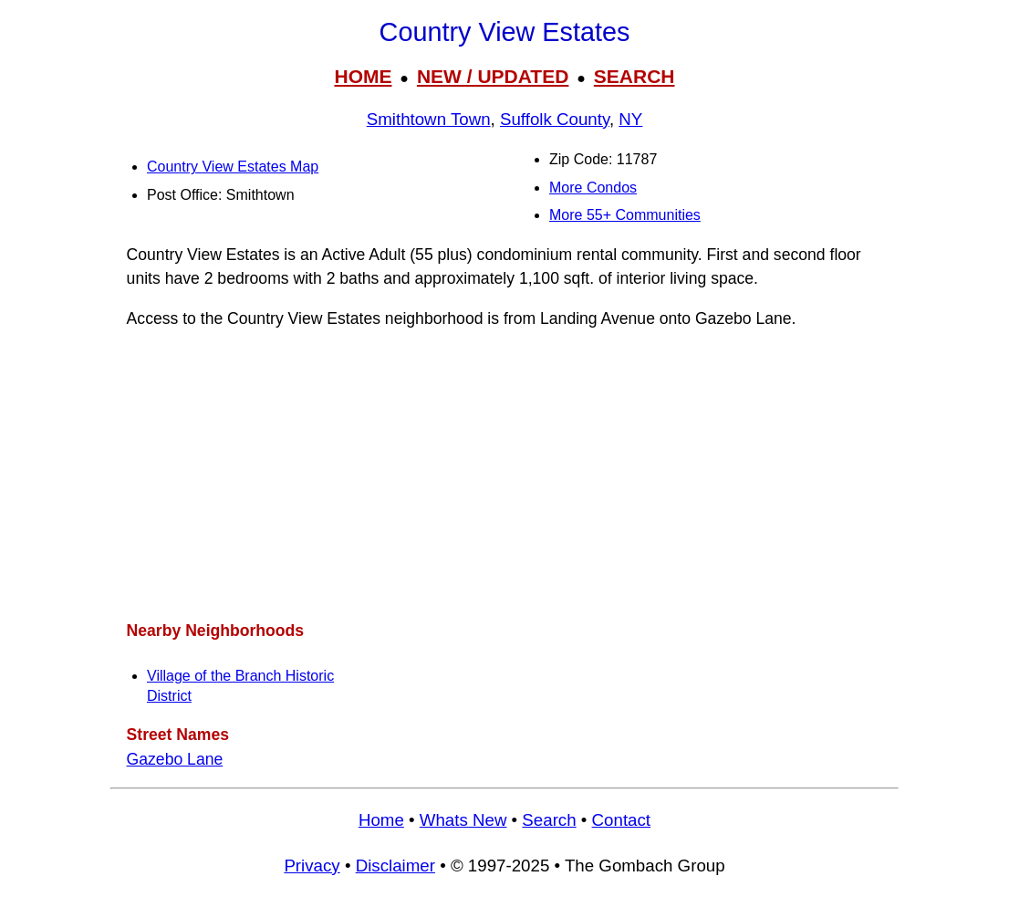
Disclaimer (395, 865)
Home (381, 819)
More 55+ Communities (625, 215)
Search (549, 819)
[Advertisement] (504, 474)
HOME (362, 76)
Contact (621, 819)
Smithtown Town (429, 119)
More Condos (593, 187)
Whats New (463, 819)
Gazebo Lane (175, 759)
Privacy (311, 865)
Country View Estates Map (232, 166)
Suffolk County (554, 119)
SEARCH (634, 76)
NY (630, 119)
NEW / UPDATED (492, 76)
